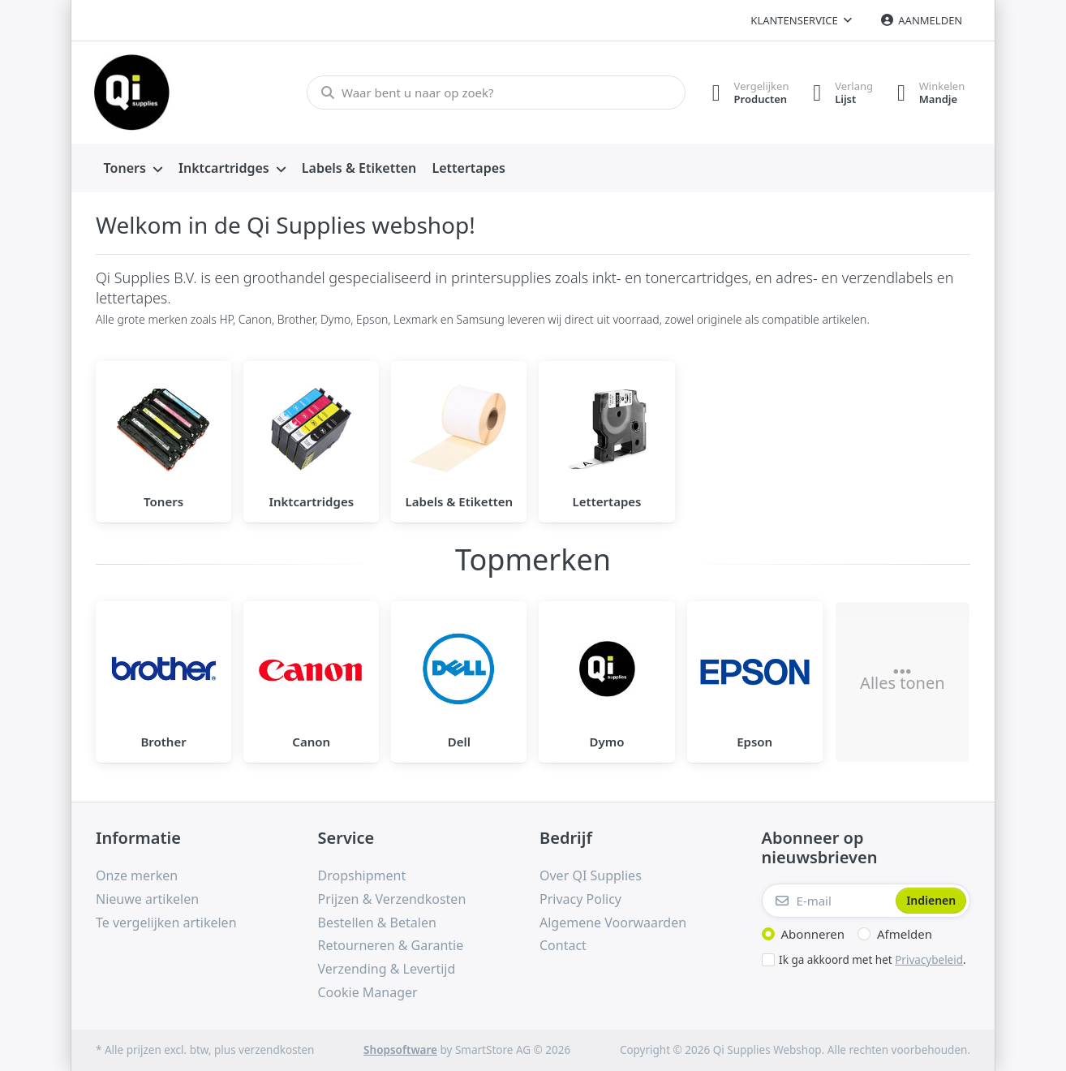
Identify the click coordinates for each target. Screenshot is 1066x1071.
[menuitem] (133, 168)
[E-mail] (827, 901)
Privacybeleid (929, 960)
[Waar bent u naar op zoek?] (495, 92)
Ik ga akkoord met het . (872, 960)
